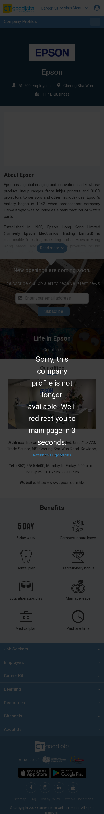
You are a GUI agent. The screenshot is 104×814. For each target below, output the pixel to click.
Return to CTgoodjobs (52, 455)
